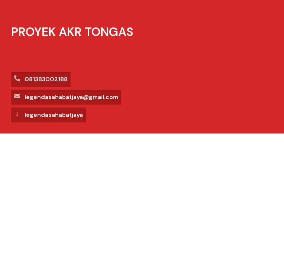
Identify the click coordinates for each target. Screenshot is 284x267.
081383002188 (46, 79)
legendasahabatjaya (54, 115)
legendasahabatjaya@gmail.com (71, 97)
